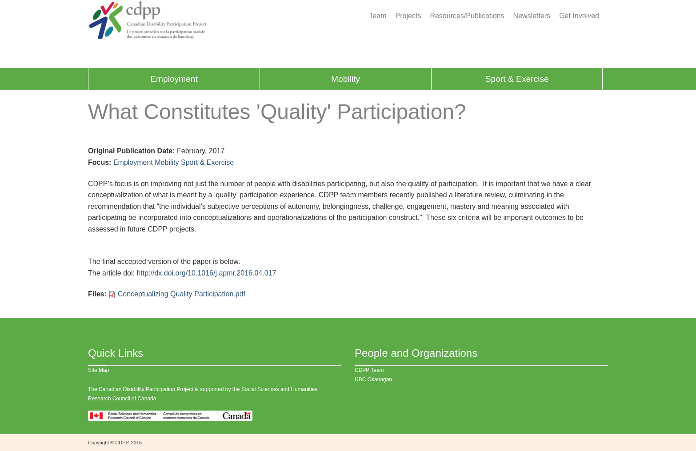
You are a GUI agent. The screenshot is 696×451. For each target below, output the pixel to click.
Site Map (98, 370)
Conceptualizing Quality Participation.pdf (181, 294)
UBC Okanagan (373, 379)
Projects (408, 16)
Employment (174, 79)
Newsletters (532, 16)
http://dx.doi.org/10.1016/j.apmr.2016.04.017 (206, 273)
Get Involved (579, 16)
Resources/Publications (467, 16)
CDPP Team (369, 370)
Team (377, 16)
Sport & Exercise (517, 79)
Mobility (345, 79)
